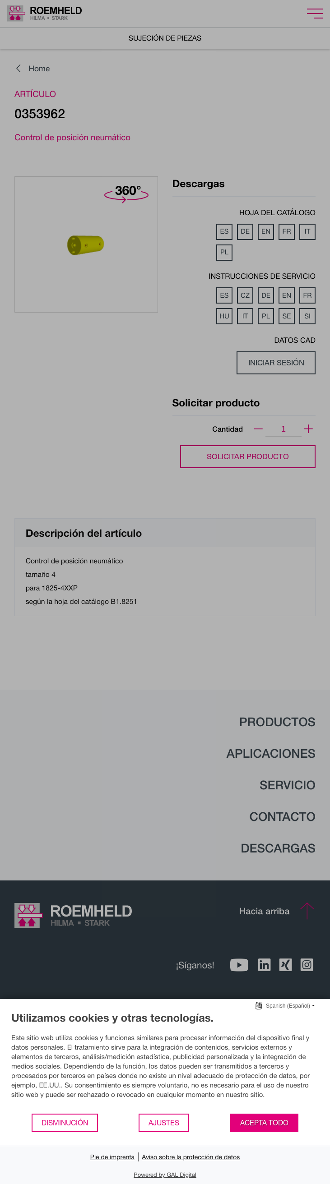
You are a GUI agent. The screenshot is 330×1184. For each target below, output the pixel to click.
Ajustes (164, 1123)
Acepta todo (264, 1123)
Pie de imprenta (112, 1157)
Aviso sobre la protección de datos (191, 1157)
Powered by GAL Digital (165, 1174)
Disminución (65, 1123)
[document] (165, 1062)
